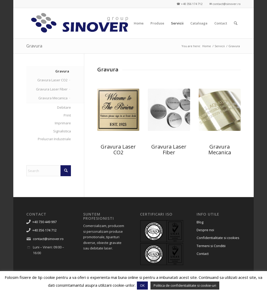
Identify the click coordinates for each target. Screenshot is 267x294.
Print (67, 115)
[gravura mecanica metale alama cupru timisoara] (219, 109)
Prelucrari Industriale (54, 139)
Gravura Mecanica (219, 149)
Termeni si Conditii (211, 245)
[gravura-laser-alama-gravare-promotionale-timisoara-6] (118, 110)
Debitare (64, 107)
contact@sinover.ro (48, 238)
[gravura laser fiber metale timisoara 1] (169, 110)
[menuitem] (138, 23)
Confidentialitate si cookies (218, 237)
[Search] (235, 23)
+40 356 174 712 (44, 230)
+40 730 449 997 (44, 221)
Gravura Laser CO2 (52, 80)
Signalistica (62, 131)
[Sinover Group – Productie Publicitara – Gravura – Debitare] (79, 23)
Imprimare (63, 123)
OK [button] (142, 285)
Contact (203, 253)
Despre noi (205, 230)
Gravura (34, 46)
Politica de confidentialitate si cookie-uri (185, 285)
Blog (200, 222)
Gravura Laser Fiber (168, 149)
